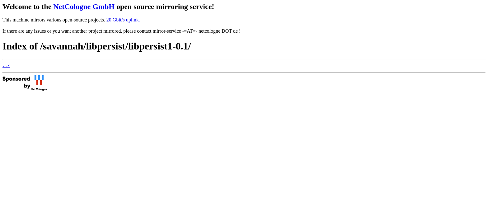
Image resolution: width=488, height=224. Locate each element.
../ (6, 66)
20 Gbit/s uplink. (123, 19)
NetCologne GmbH (84, 6)
